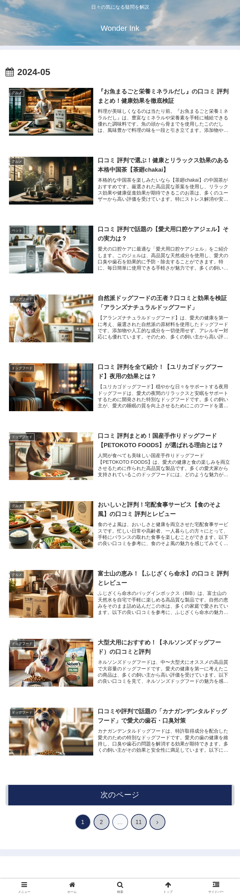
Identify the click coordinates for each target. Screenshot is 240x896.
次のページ (120, 794)
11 (139, 822)
